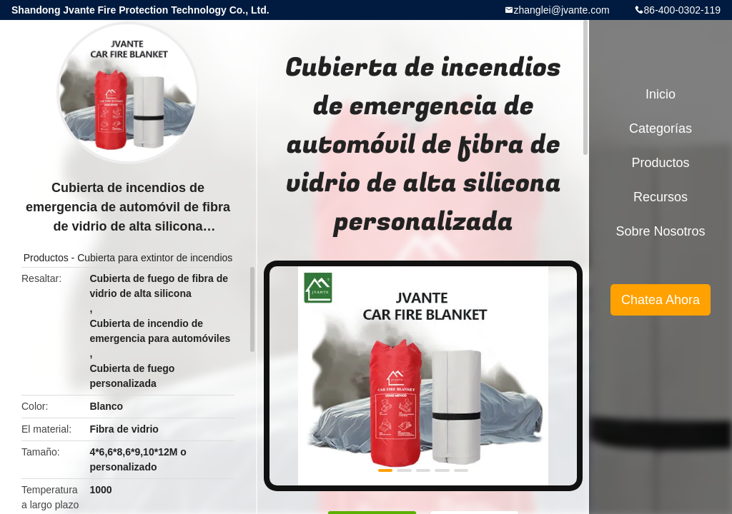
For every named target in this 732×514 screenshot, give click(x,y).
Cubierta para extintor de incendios (154, 257)
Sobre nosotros (660, 231)
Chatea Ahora (660, 300)
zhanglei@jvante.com (562, 10)
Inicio (661, 94)
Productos (46, 257)
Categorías (660, 128)
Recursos (660, 197)
